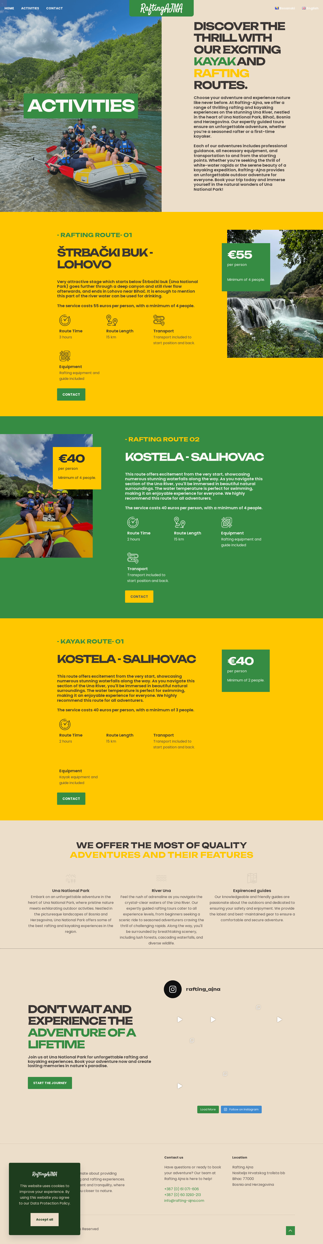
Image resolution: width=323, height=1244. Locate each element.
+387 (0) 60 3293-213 (182, 1194)
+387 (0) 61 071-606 (181, 1189)
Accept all (44, 1219)
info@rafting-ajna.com (184, 1200)
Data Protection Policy (50, 1203)
